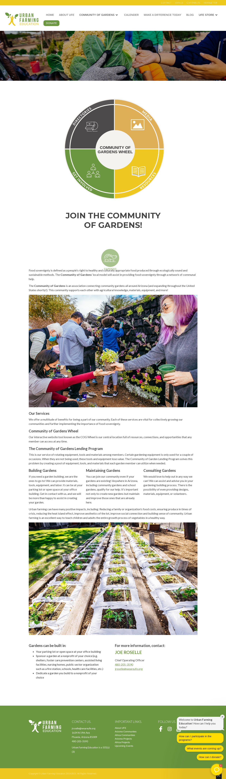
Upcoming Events (124, 746)
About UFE (66, 14)
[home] (21, 19)
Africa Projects (122, 742)
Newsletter (210, 2)
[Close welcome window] (222, 717)
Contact (166, 2)
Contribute (193, 2)
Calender (131, 14)
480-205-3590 (124, 664)
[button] (100, 15)
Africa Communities (125, 735)
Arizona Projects (123, 738)
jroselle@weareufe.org (129, 668)
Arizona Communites (126, 731)
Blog (190, 14)
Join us (179, 2)
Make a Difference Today (162, 14)
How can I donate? (210, 757)
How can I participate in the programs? (195, 738)
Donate (51, 23)
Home (50, 14)
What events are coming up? (204, 748)
